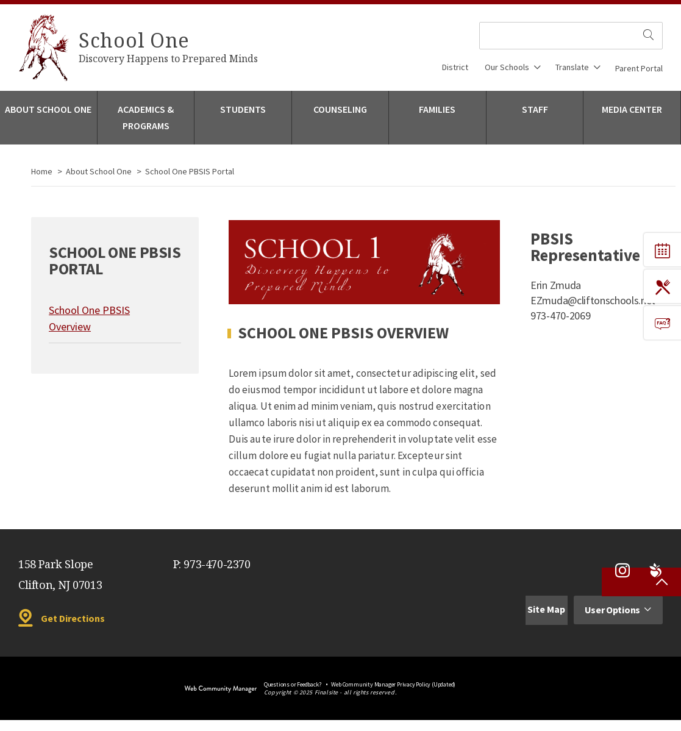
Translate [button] (572, 67)
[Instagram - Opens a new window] (622, 570)
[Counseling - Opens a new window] (340, 117)
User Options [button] (612, 610)
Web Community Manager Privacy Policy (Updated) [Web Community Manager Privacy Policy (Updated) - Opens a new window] (393, 684)
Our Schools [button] (507, 67)
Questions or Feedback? (292, 684)
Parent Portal (639, 68)
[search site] (649, 35)
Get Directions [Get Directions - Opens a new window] (73, 618)
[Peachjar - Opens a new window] (655, 570)
